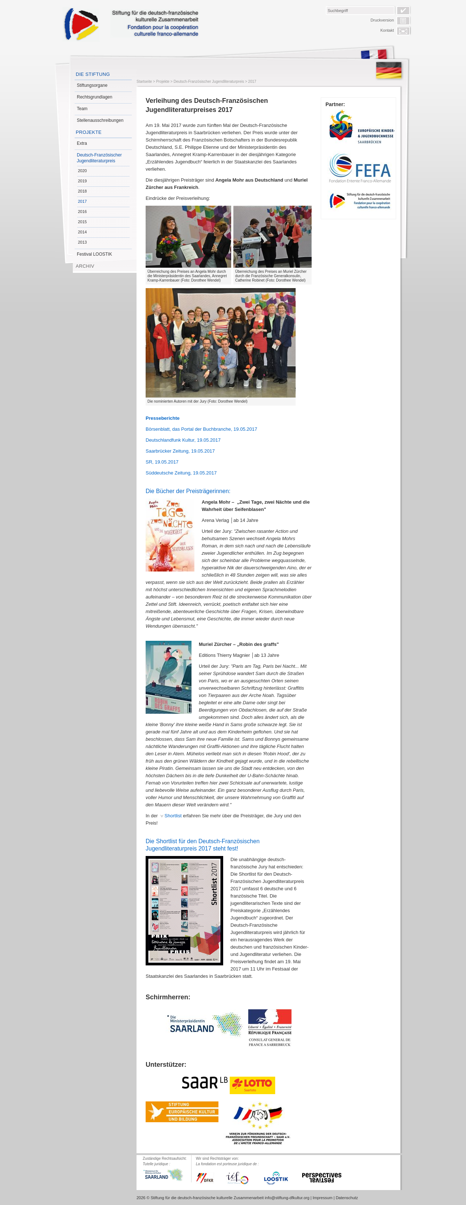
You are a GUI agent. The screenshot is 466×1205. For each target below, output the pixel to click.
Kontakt (387, 30)
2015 (82, 222)
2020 (82, 170)
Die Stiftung (93, 74)
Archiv (85, 266)
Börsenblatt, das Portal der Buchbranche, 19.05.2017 (201, 429)
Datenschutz (347, 1198)
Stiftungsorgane (92, 85)
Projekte (89, 132)
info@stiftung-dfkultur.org (287, 1198)
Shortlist (173, 815)
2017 (82, 201)
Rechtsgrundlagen (94, 97)
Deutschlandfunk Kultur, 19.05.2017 (183, 440)
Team (82, 108)
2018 (82, 191)
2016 (82, 211)
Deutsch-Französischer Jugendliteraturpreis (99, 157)
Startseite (144, 82)
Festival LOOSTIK (94, 254)
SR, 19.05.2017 (162, 462)
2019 (82, 181)
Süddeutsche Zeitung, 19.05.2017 (181, 473)
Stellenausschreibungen (100, 120)
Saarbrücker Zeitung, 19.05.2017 (180, 451)
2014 (82, 232)
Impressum (322, 1198)
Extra (82, 143)
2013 (82, 242)
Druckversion (382, 20)
